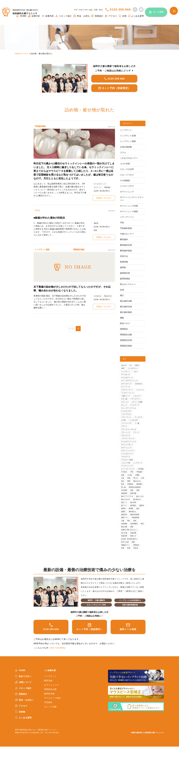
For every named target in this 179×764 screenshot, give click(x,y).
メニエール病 (126, 470)
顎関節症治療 (126, 335)
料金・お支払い (24, 717)
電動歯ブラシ (126, 562)
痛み (140, 534)
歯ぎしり (136, 515)
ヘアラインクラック (128, 445)
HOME (20, 687)
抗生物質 (124, 502)
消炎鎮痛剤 (125, 534)
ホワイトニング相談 (129, 211)
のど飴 (123, 426)
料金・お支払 (81, 16)
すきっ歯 (124, 403)
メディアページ (127, 217)
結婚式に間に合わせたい (130, 546)
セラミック (98, 187)
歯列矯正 (124, 521)
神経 (132, 543)
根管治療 (134, 505)
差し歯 (123, 499)
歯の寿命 (124, 518)
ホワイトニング (127, 192)
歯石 (131, 524)
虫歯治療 (134, 549)
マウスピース (126, 464)
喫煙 (123, 492)
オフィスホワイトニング (130, 381)
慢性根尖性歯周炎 (135, 499)
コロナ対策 (125, 164)
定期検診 (124, 496)
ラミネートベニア (127, 473)
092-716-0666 (57, 665)
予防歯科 (124, 483)
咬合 (137, 489)
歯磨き (138, 524)
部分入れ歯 (125, 559)
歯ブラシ (134, 518)
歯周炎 (141, 521)
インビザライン (133, 369)
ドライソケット (127, 422)
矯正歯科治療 (126, 301)
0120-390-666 (120, 9)
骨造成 (136, 565)
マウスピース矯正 (127, 467)
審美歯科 (108, 187)
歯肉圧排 (136, 527)
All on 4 (124, 365)
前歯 (137, 486)
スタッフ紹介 (63, 16)
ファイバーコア (127, 429)
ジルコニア (138, 400)
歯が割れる (125, 515)
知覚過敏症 (125, 540)
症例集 (20, 729)
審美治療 (48, 698)
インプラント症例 (128, 136)
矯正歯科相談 (126, 312)
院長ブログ (125, 323)
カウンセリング (127, 384)
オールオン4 (125, 375)
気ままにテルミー (128, 284)
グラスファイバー (127, 391)
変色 (140, 492)
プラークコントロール (129, 435)
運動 (122, 318)
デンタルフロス (127, 416)
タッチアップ (136, 410)
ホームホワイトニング (129, 448)
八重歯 (123, 486)
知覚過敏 (131, 537)
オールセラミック (100, 184)
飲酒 (129, 565)
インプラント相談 (42, 250)
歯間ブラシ (138, 530)
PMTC (138, 365)
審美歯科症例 (126, 245)
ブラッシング (126, 438)
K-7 (131, 365)
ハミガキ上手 (134, 426)
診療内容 (47, 16)
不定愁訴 (124, 480)
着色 (123, 537)
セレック (124, 410)
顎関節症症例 (126, 340)
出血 (131, 486)
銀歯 (95, 230)
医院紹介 (97, 16)
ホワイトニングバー (128, 457)
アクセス (111, 16)
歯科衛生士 (125, 527)
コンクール (125, 394)
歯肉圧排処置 (126, 530)
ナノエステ (140, 422)
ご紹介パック (126, 400)
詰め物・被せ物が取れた (103, 191)
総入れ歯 (124, 549)
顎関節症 (124, 329)
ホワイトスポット (127, 451)
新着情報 (124, 262)
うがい (136, 372)
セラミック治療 (138, 407)
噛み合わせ (109, 296)
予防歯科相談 (40, 126)
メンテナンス (139, 470)
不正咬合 (134, 480)
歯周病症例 (125, 273)
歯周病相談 (125, 279)
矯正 (122, 295)
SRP (123, 369)
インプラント (126, 130)
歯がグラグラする (127, 508)
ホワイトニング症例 (129, 206)
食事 (123, 565)
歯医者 (96, 223)
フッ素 (138, 429)
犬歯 (134, 534)
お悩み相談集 (126, 147)
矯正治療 (124, 543)
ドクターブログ (127, 186)
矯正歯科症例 (126, 307)
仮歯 (132, 483)
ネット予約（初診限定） (114, 88)
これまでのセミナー (129, 158)
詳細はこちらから (104, 198)
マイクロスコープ (127, 461)
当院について (23, 699)
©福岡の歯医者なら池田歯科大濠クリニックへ (147, 750)
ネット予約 (158, 12)
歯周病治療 (49, 711)
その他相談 (125, 180)
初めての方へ (23, 693)
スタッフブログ (127, 175)
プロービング (126, 442)
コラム (38, 211)
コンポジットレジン (128, 397)
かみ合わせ (98, 296)
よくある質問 (136, 16)
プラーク (124, 432)
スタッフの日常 (127, 169)
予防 (122, 223)
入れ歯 (139, 483)
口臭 (131, 489)
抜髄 (139, 502)
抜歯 (132, 502)
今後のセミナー (127, 234)
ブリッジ (137, 438)
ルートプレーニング (128, 476)
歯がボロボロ (137, 511)
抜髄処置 (124, 505)
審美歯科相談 (126, 251)
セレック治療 (50, 724)
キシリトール (126, 388)
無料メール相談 (128, 644)
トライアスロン (127, 419)
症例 (122, 16)
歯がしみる (125, 511)
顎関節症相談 (79, 250)
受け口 (123, 489)
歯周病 (123, 267)
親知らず (134, 553)
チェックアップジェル (129, 413)
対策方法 (124, 256)
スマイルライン (136, 403)
